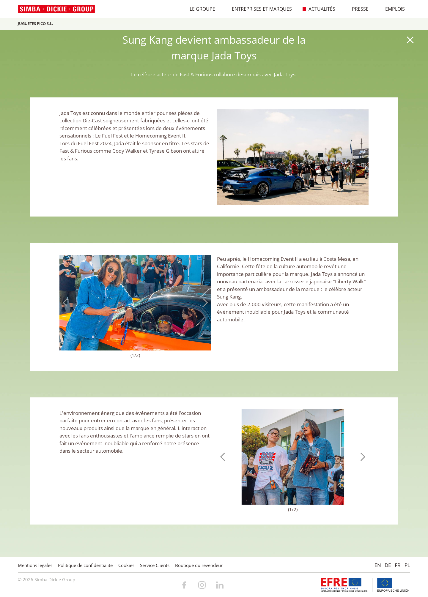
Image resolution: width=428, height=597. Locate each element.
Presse (357, 9)
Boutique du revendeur (199, 565)
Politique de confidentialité (85, 565)
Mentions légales (35, 565)
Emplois (392, 9)
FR (398, 565)
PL (407, 565)
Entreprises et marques (259, 9)
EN (377, 565)
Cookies (126, 565)
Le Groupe (199, 9)
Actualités (318, 9)
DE (388, 565)
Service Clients (154, 565)
